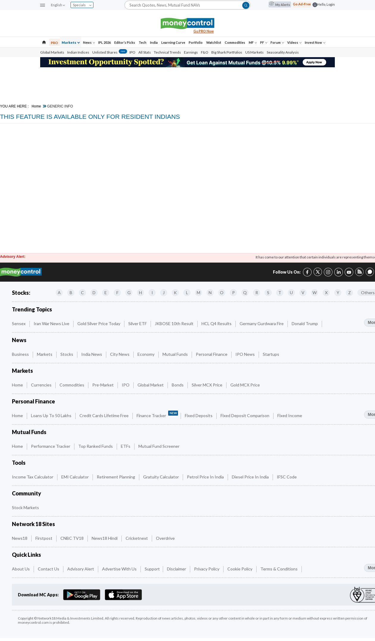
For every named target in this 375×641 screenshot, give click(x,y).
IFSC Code (287, 476)
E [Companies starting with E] (105, 292)
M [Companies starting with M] (198, 292)
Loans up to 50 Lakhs (51, 415)
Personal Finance (212, 354)
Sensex (19, 323)
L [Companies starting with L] (187, 292)
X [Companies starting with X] (326, 292)
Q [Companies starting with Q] (245, 292)
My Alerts (279, 4)
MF (253, 42)
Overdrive (166, 538)
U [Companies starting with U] (291, 292)
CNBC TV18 (72, 538)
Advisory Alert (81, 568)
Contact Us (49, 568)
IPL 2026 (104, 42)
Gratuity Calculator (161, 476)
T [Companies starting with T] (279, 292)
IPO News (245, 354)
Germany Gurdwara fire (262, 323)
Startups (271, 354)
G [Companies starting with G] (129, 292)
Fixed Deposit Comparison (245, 415)
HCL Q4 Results (216, 323)
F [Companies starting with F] (117, 292)
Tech (142, 42)
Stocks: (21, 292)
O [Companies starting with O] (222, 292)
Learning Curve (173, 42)
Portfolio (196, 42)
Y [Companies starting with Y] (338, 292)
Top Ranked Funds (96, 446)
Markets (71, 42)
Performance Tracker (51, 446)
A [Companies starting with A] (59, 292)
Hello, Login (326, 4)
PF (263, 42)
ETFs (126, 446)
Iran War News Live (52, 323)
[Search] (187, 5)
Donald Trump (305, 323)
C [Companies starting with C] (82, 292)
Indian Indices (78, 52)
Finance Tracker (157, 414)
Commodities (235, 42)
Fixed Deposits (199, 415)
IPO (132, 52)
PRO (54, 43)
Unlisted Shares (109, 52)
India (154, 42)
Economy (146, 354)
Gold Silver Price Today (99, 323)
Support (152, 568)
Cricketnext (137, 538)
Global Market (151, 384)
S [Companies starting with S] (268, 292)
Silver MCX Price (207, 384)
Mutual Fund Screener (159, 446)
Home (36, 106)
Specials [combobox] (82, 5)
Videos (294, 42)
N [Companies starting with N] (210, 292)
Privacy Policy (207, 568)
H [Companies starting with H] (140, 292)
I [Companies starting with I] (152, 292)
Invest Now (315, 42)
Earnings (191, 52)
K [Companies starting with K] (175, 292)
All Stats (144, 52)
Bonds (178, 384)
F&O (204, 52)
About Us (21, 568)
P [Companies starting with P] (233, 292)
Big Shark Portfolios (226, 52)
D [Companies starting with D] (94, 292)
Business (21, 354)
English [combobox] (58, 5)
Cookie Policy (240, 568)
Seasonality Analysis (283, 52)
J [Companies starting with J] (164, 292)
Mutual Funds (175, 354)
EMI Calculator (75, 476)
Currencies (41, 384)
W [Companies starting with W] (314, 292)
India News (92, 354)
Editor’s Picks (124, 42)
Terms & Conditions (279, 568)
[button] (42, 5)
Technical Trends (167, 52)
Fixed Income (290, 415)
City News (120, 354)
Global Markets (52, 52)
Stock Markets (26, 507)
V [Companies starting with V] (302, 292)
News (89, 42)
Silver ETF (138, 323)
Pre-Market (103, 384)
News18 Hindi (105, 538)
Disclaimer (177, 568)
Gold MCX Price (245, 384)
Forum (277, 42)
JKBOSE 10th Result (174, 323)
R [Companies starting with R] (256, 292)
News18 (20, 538)
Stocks (67, 354)
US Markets (254, 52)
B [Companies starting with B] (71, 292)
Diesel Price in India (251, 476)
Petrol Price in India (206, 476)
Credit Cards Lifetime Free (104, 415)
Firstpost (44, 538)
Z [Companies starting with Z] (349, 292)
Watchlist (213, 42)
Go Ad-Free (302, 4)
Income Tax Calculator (33, 476)
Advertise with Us (120, 568)
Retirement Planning (116, 476)
